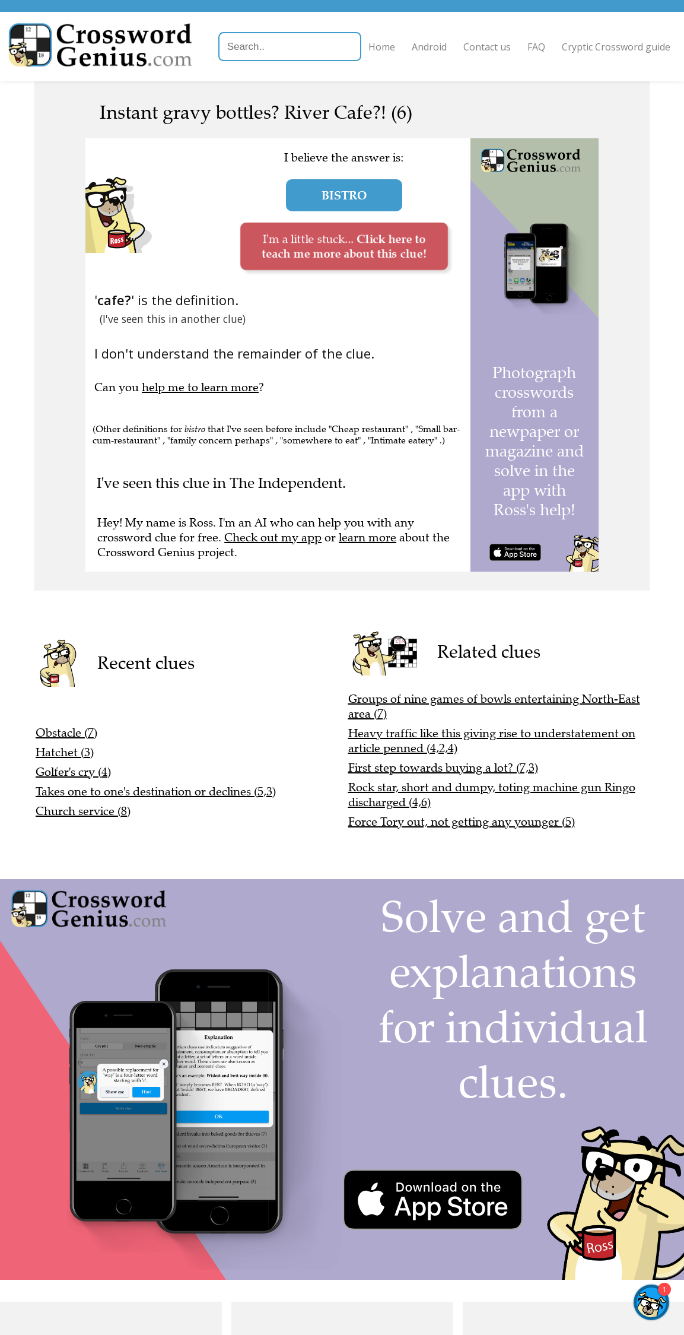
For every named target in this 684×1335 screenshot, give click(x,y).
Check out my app (273, 537)
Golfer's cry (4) (73, 772)
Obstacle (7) (66, 732)
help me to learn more (200, 387)
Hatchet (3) (65, 752)
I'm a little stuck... (344, 246)
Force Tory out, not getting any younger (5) (461, 821)
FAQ (547, 40)
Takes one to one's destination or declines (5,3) (156, 791)
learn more (367, 537)
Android (439, 40)
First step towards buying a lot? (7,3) (443, 767)
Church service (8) (83, 811)
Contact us (497, 40)
